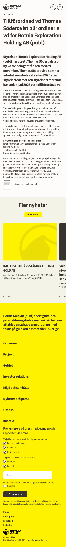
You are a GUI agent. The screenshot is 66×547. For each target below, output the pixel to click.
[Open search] (53, 7)
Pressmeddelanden (15, 443)
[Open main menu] (60, 7)
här (59, 504)
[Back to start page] (12, 7)
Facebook (8, 520)
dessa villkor (47, 482)
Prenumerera (15, 494)
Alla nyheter (33, 214)
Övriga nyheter (14, 452)
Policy (6, 512)
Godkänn (11, 486)
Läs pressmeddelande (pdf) (20, 184)
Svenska (11, 461)
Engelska (11, 466)
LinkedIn (7, 525)
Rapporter (11, 447)
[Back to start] (33, 532)
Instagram (8, 516)
